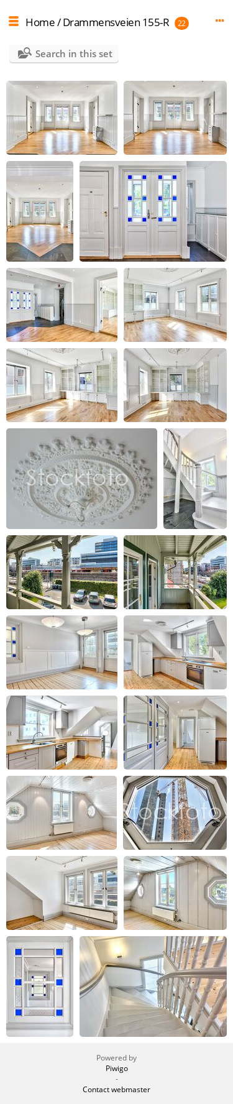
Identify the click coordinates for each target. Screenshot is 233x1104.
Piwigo (117, 1068)
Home (40, 22)
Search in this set (73, 53)
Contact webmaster (116, 1089)
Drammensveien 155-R (116, 22)
